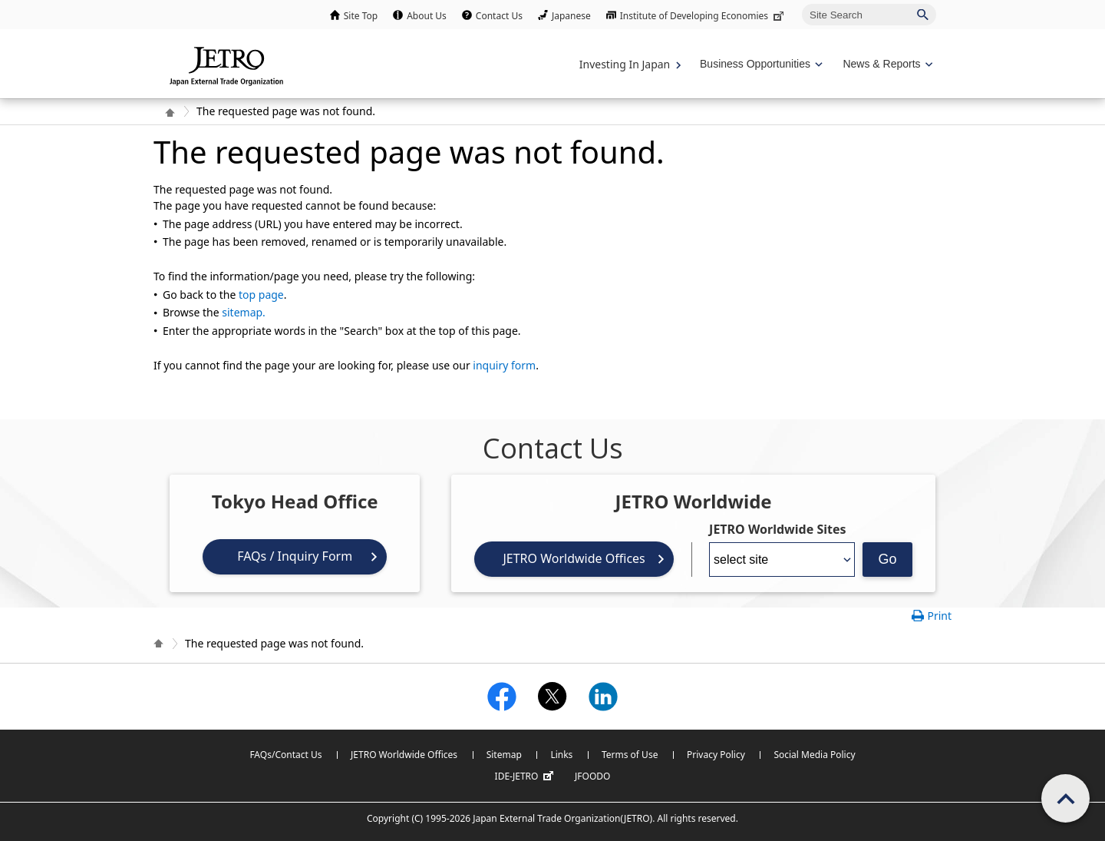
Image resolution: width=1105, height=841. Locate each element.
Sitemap (504, 754)
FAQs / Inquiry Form (294, 556)
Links (561, 754)
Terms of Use (630, 754)
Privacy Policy (716, 754)
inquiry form (504, 365)
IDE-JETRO (526, 776)
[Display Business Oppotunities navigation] (760, 64)
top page (261, 294)
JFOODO (592, 776)
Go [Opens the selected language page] (888, 559)
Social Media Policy (814, 754)
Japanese (571, 15)
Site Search (801, 3)
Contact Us (499, 15)
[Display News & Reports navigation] (886, 64)
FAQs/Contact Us (285, 754)
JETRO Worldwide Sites (777, 529)
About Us (427, 15)
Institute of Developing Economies (703, 15)
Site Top (361, 15)
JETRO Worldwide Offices (574, 558)
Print (939, 615)
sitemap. (244, 312)
